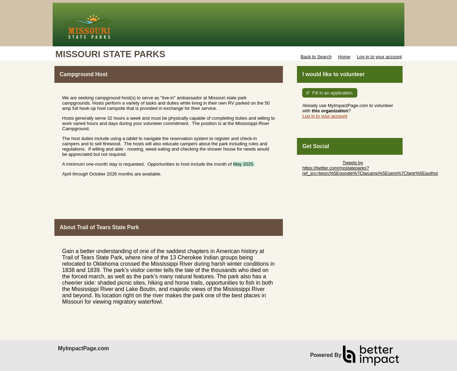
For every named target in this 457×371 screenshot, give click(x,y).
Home (344, 56)
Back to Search (315, 56)
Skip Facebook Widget (325, 183)
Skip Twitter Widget (321, 162)
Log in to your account (379, 56)
